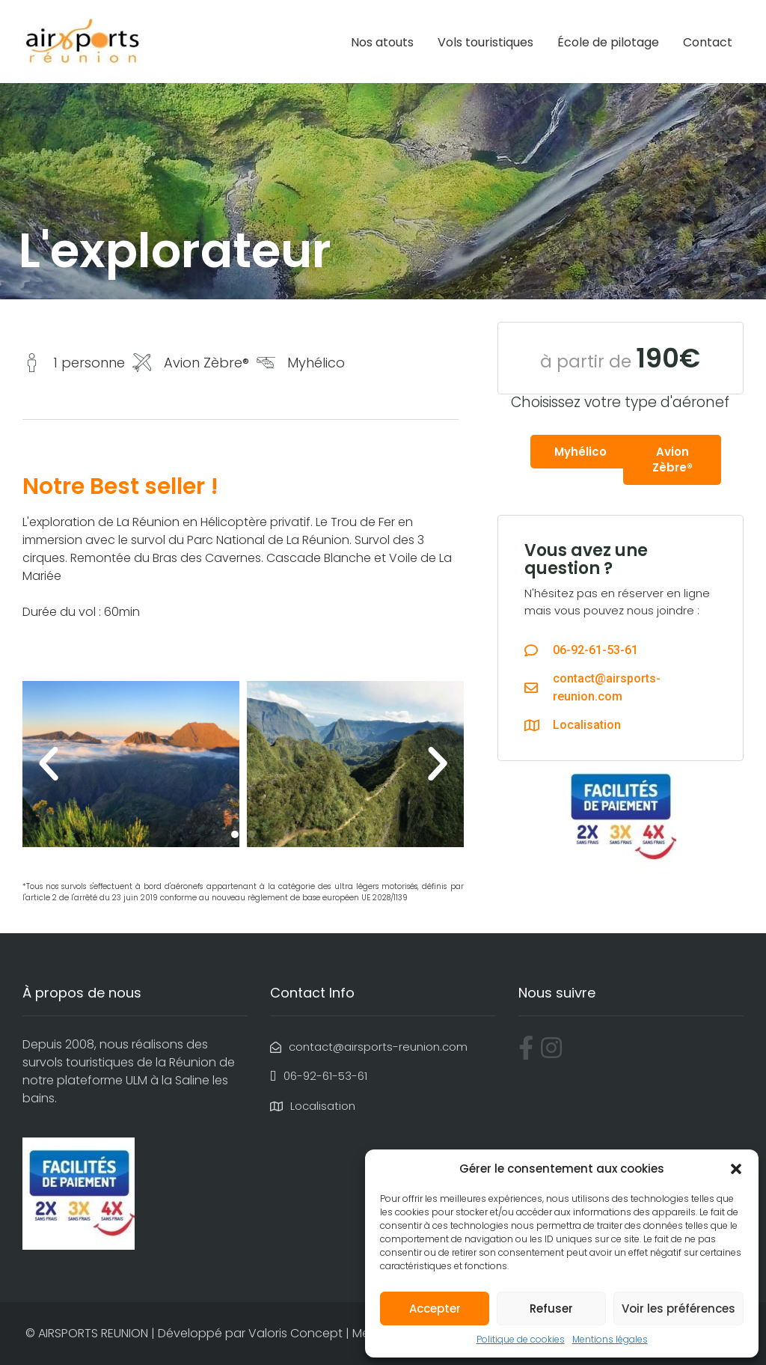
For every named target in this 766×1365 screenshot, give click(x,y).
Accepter (435, 1308)
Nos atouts (382, 42)
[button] (736, 1168)
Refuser (551, 1308)
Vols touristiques (485, 42)
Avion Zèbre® (672, 459)
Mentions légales (610, 1339)
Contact (707, 42)
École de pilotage (608, 42)
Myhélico (580, 451)
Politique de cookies (521, 1339)
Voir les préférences (678, 1308)
